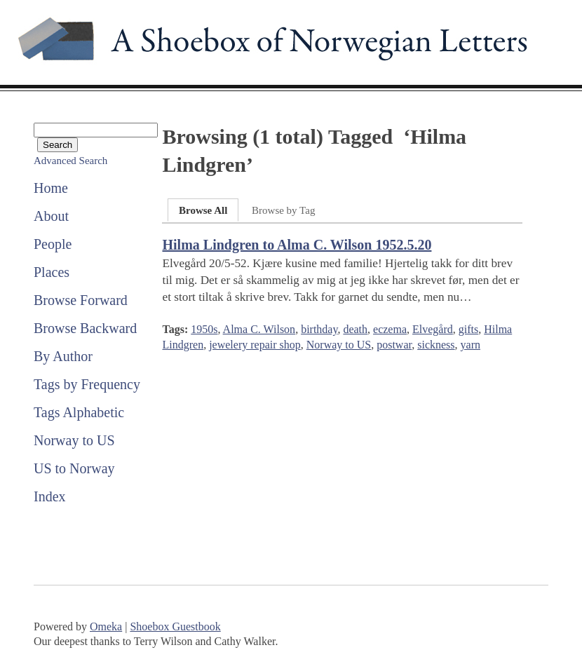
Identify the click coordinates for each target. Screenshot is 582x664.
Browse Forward (81, 300)
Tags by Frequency (87, 384)
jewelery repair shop (255, 345)
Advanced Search (70, 160)
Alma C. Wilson (259, 329)
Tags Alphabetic (79, 412)
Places (51, 272)
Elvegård (432, 329)
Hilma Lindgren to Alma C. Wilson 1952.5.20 (296, 244)
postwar (394, 345)
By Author (63, 356)
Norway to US (74, 440)
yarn (470, 345)
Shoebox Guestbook (175, 626)
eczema (390, 329)
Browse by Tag (283, 210)
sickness (435, 345)
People (53, 244)
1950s (204, 329)
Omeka (106, 626)
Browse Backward (85, 328)
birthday (319, 329)
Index (50, 496)
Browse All (203, 210)
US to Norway (74, 468)
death (355, 329)
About (51, 216)
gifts (468, 329)
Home (51, 188)
